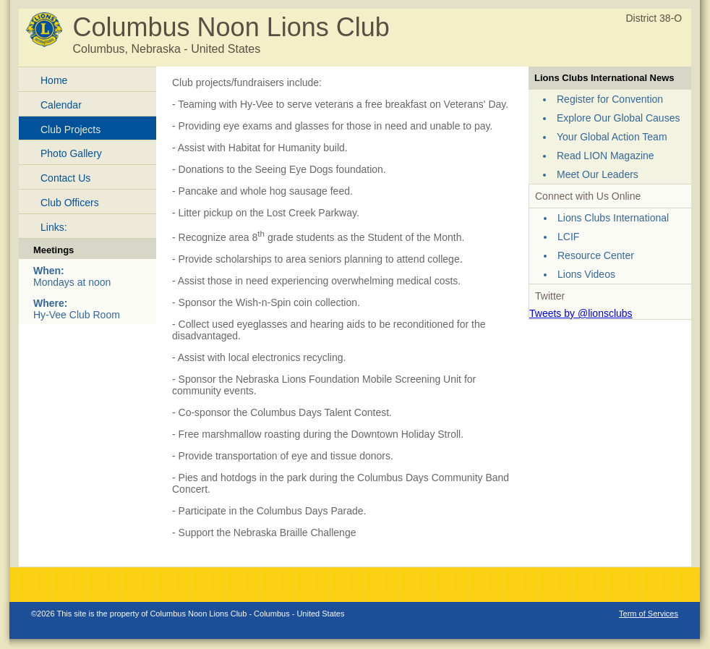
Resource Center (595, 255)
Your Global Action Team (612, 137)
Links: (53, 227)
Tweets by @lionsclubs (581, 313)
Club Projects (70, 129)
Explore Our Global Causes (618, 118)
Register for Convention (610, 99)
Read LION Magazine (605, 155)
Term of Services (648, 613)
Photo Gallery (71, 153)
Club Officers (69, 202)
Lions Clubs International (613, 218)
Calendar (61, 105)
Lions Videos (586, 274)
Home (53, 80)
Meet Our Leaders (597, 174)
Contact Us (65, 178)
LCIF (568, 236)
